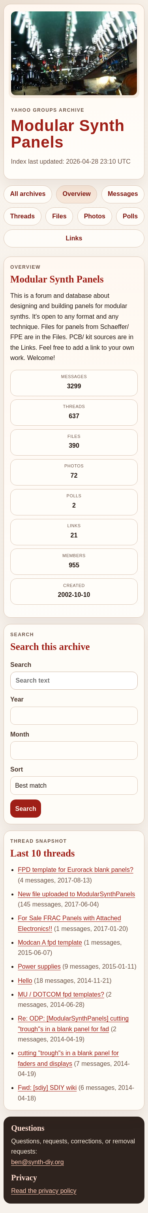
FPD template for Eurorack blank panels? (75, 869)
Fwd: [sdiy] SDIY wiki (47, 1087)
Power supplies (39, 966)
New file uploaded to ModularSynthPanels (76, 894)
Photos (94, 216)
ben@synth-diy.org (37, 1162)
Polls (130, 216)
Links (74, 238)
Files (59, 216)
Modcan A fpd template (50, 942)
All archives (27, 193)
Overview (77, 193)
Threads (22, 216)
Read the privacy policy (43, 1190)
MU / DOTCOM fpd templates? (61, 994)
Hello (25, 980)
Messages (123, 193)
